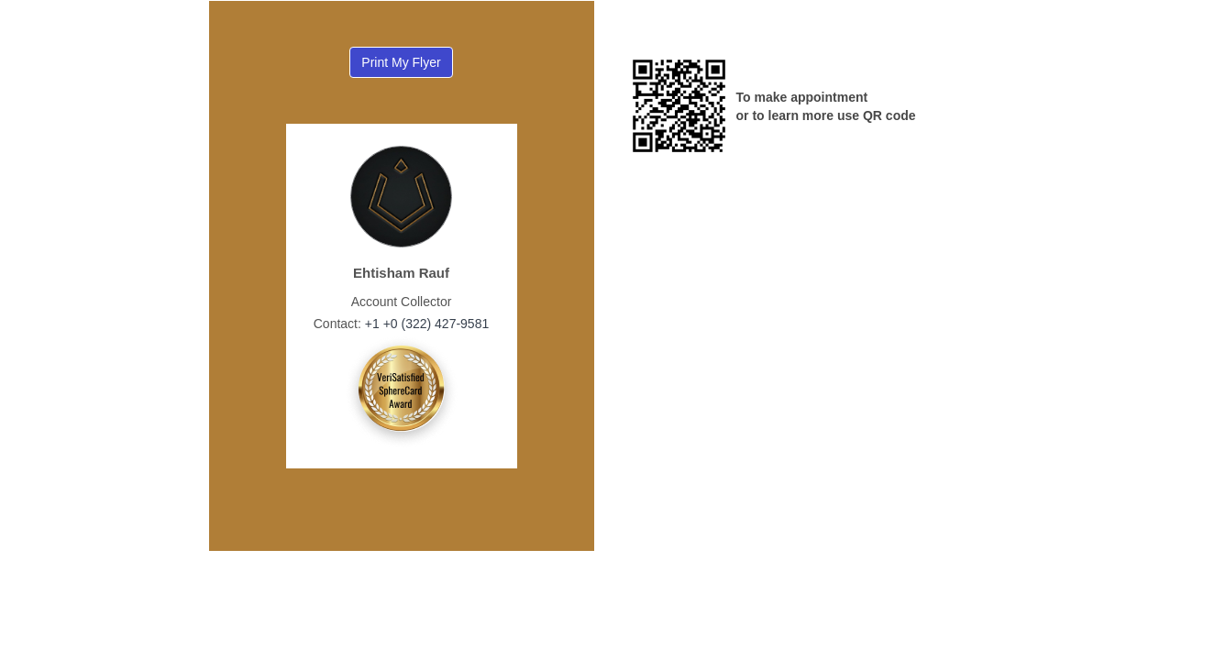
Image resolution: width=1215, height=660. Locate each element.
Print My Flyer (400, 62)
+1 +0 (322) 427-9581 (425, 323)
